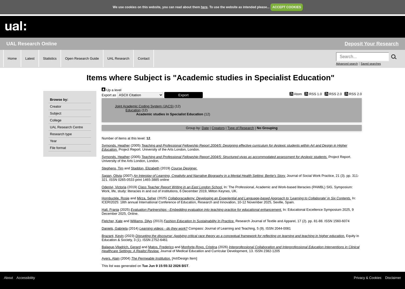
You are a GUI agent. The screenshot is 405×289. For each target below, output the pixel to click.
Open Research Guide (82, 58)
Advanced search (347, 63)
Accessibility (25, 278)
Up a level (111, 90)
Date (205, 128)
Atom (295, 94)
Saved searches (371, 63)
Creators (218, 128)
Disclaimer (393, 278)
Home (12, 58)
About (8, 278)
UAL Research (118, 58)
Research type (61, 134)
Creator (55, 106)
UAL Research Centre (66, 127)
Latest (30, 58)
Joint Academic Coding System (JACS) (144, 106)
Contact (143, 58)
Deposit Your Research (371, 43)
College (55, 120)
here (204, 7)
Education (133, 110)
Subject (55, 113)
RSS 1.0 (312, 94)
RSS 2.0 (332, 94)
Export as (109, 95)
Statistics (50, 58)
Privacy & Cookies (367, 278)
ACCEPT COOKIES (286, 7)
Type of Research (240, 128)
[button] (183, 95)
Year (53, 141)
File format (58, 148)
